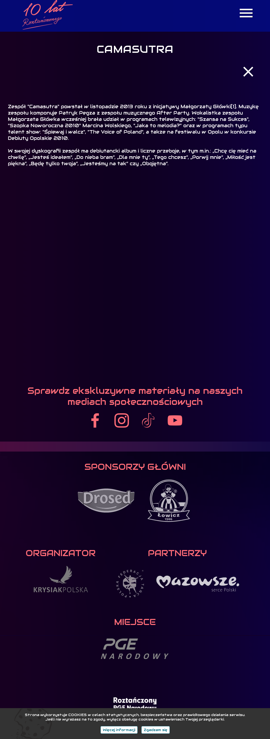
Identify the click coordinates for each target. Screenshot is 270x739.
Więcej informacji (119, 730)
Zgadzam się (155, 730)
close (248, 71)
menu (246, 13)
